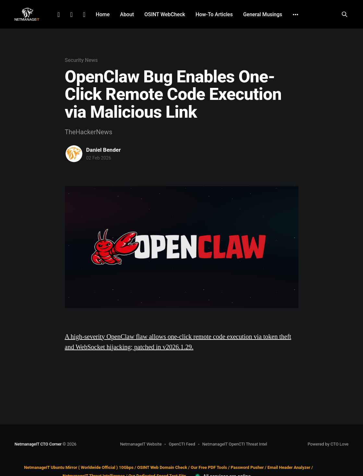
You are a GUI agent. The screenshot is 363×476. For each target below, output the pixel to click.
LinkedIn (58, 14)
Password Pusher (247, 467)
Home (103, 14)
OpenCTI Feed (182, 444)
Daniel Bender (103, 150)
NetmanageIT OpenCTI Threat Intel (234, 444)
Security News (81, 60)
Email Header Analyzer (288, 467)
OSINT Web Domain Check (162, 467)
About (127, 14)
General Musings (262, 14)
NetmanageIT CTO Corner (38, 444)
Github (84, 14)
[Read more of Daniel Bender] (74, 154)
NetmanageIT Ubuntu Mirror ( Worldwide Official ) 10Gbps (78, 467)
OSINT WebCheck (164, 14)
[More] (295, 14)
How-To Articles (214, 14)
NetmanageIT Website (141, 444)
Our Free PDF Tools (209, 467)
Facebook (71, 14)
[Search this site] (344, 14)
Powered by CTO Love (328, 444)
